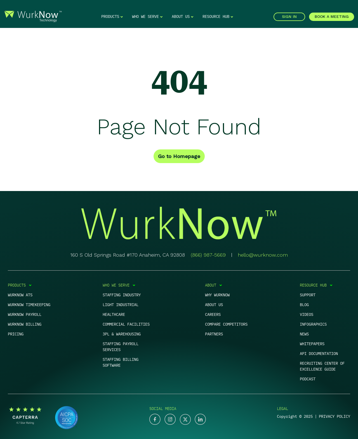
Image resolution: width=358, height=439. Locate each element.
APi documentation (319, 353)
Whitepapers (312, 343)
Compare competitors (226, 324)
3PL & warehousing (122, 334)
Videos (306, 314)
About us (214, 304)
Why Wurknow (217, 294)
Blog (304, 304)
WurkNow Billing (24, 324)
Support (307, 294)
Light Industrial (120, 304)
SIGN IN (289, 16)
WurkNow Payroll (24, 314)
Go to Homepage (179, 156)
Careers (213, 314)
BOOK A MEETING (332, 16)
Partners (214, 334)
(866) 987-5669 (208, 255)
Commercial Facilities (126, 324)
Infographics (313, 324)
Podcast (307, 378)
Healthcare (114, 314)
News (304, 334)
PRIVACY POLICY (334, 416)
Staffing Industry (122, 294)
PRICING (15, 334)
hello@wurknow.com (263, 255)
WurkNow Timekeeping (29, 304)
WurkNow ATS (20, 294)
